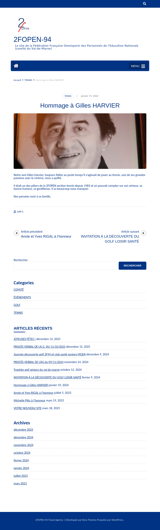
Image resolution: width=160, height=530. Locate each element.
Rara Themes (89, 520)
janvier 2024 (21, 468)
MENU (138, 66)
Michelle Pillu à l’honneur (29, 400)
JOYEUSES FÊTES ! (25, 339)
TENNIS (68, 96)
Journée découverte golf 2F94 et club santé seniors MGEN (50, 354)
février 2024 (21, 460)
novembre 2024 (23, 445)
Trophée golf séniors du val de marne (37, 370)
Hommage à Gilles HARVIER (31, 385)
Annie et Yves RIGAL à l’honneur (33, 393)
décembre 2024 (23, 437)
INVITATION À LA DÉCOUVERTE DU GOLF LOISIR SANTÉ (47, 377)
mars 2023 (20, 483)
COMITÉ (19, 289)
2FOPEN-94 (32, 39)
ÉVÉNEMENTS (22, 297)
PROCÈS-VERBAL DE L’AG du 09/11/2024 (38, 362)
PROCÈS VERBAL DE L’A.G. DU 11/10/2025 (39, 346)
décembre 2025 (23, 429)
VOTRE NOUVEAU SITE (28, 408)
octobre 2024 (22, 453)
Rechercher (21, 260)
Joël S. (20, 211)
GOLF (17, 305)
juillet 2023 (21, 476)
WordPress (117, 520)
